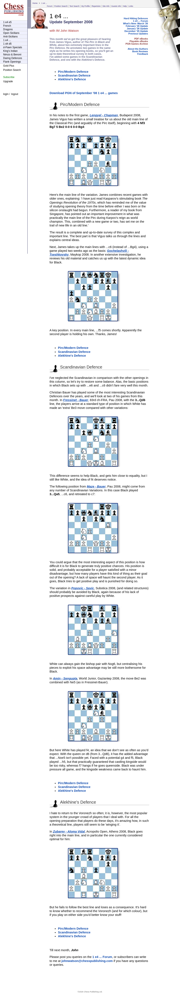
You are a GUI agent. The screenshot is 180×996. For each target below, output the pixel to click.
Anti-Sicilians (10, 36)
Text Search (74, 6)
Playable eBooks (139, 41)
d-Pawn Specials (12, 47)
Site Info (105, 6)
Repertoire (96, 6)
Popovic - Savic (82, 588)
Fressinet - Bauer (75, 400)
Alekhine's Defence (72, 79)
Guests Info (116, 6)
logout (14, 94)
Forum (49, 6)
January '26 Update (137, 28)
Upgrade (8, 81)
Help (125, 6)
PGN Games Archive (136, 43)
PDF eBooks (141, 38)
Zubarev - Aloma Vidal (69, 831)
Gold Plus (8, 65)
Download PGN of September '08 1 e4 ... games (84, 93)
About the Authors (138, 49)
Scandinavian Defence (74, 75)
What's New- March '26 (135, 23)
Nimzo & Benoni (12, 54)
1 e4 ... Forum (140, 21)
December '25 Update (136, 31)
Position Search (60, 6)
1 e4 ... (44, 3)
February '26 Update (137, 26)
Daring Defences (12, 58)
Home (35, 3)
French (7, 25)
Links (131, 6)
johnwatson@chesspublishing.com (87, 961)
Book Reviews (140, 51)
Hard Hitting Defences (136, 18)
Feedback (142, 54)
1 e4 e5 (7, 22)
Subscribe (8, 77)
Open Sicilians (11, 33)
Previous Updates (138, 33)
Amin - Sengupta (65, 678)
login (5, 94)
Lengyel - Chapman (104, 115)
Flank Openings (12, 61)
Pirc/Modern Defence (73, 71)
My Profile (85, 6)
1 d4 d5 (7, 43)
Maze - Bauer (96, 486)
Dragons (8, 29)
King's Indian (10, 50)
